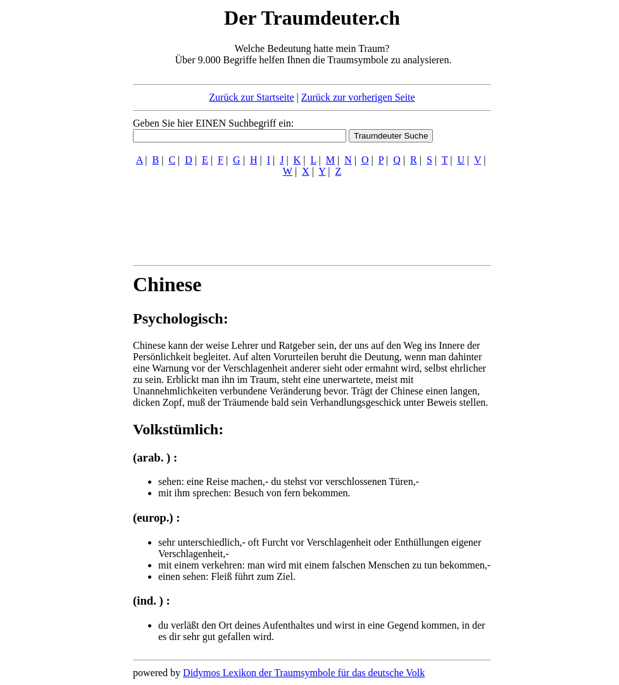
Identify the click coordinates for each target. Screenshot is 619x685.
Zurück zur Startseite (251, 97)
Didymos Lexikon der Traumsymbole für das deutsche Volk (304, 672)
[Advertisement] (55, 195)
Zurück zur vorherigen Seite (358, 97)
